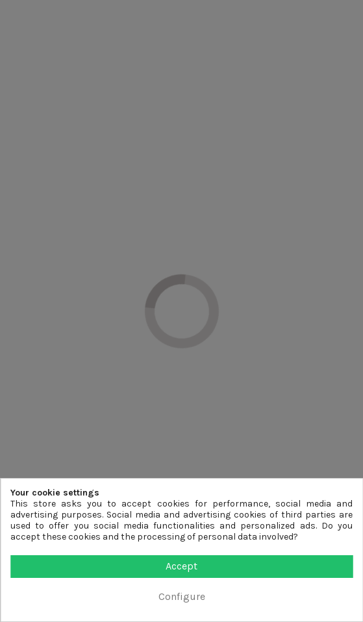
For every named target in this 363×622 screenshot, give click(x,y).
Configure (181, 596)
